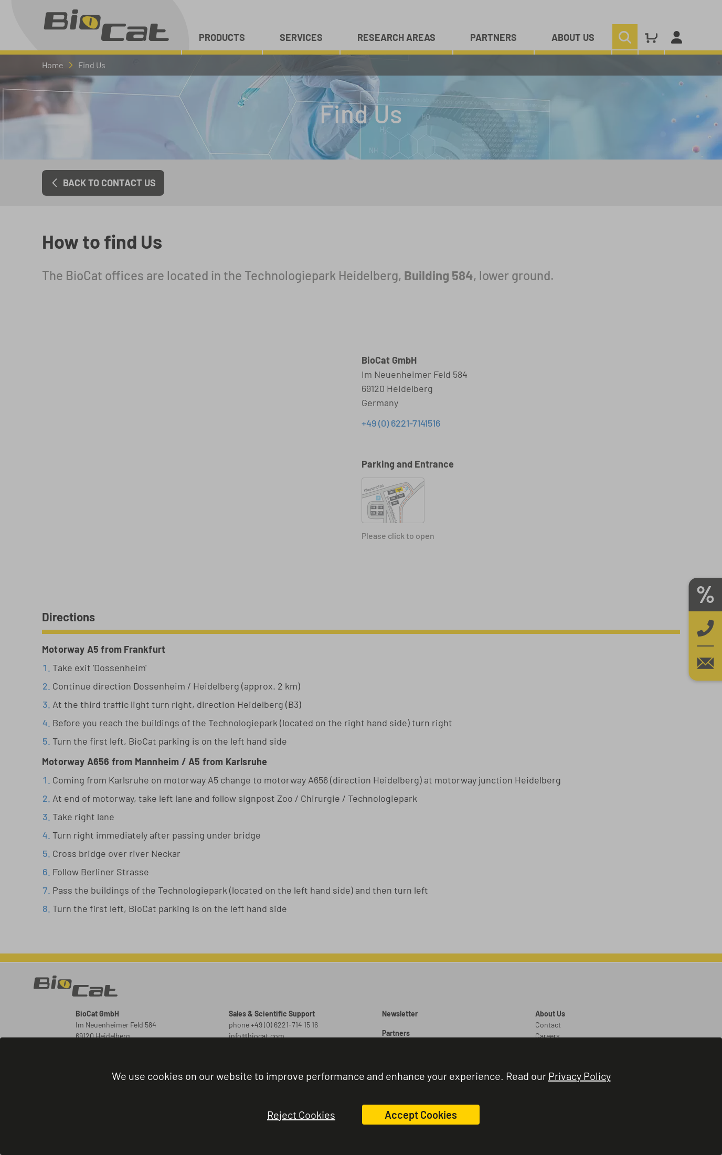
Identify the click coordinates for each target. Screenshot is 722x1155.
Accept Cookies (421, 1114)
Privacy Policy (579, 1075)
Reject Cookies (301, 1114)
